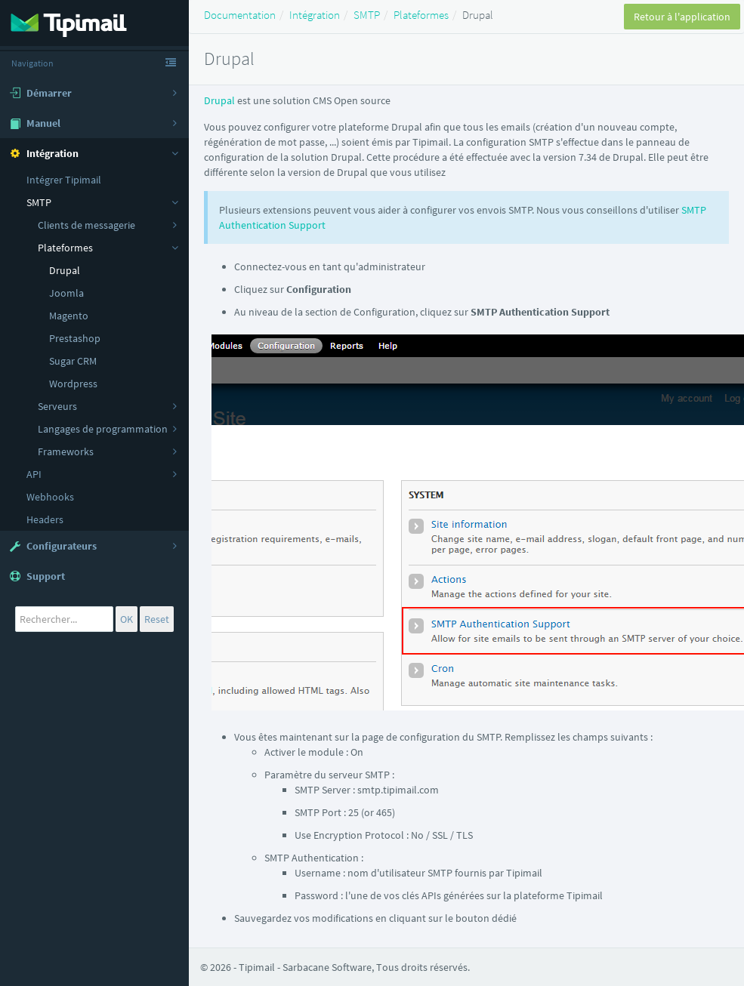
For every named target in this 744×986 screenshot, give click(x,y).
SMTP (366, 15)
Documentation (240, 15)
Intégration (314, 15)
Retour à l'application (682, 16)
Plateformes (421, 15)
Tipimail (257, 967)
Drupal (219, 100)
